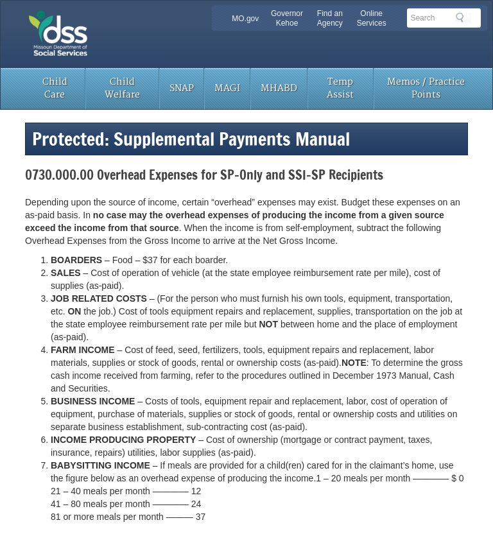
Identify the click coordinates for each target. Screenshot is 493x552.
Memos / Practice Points (426, 88)
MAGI (227, 88)
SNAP (181, 88)
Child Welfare (122, 88)
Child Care (54, 88)
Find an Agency (330, 18)
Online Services (371, 18)
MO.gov (245, 18)
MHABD (279, 88)
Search (463, 17)
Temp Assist (340, 88)
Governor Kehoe (287, 18)
